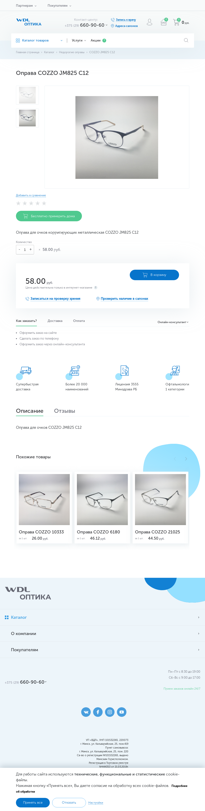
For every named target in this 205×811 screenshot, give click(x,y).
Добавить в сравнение (31, 195)
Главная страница (27, 52)
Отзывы (64, 411)
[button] (186, 458)
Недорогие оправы (72, 52)
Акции (98, 40)
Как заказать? (26, 321)
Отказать (69, 803)
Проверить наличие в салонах (124, 299)
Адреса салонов (126, 26)
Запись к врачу (126, 19)
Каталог (49, 52)
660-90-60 (84, 25)
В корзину (154, 275)
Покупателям (57, 5)
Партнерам (24, 5)
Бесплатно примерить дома (49, 216)
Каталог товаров (39, 40)
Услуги (79, 40)
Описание (29, 411)
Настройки (95, 802)
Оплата (79, 321)
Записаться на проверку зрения (55, 299)
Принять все (33, 803)
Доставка (55, 321)
